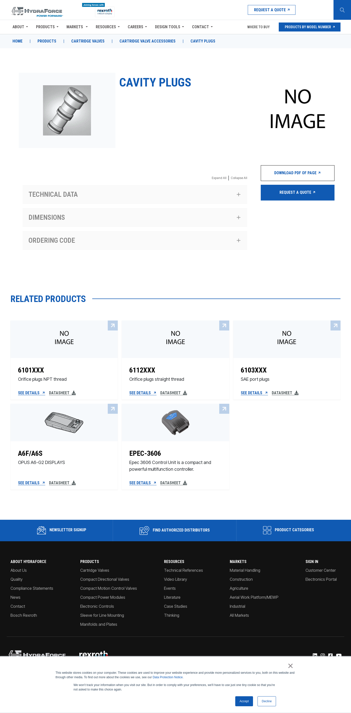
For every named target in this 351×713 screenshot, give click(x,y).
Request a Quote (271, 10)
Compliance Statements (31, 588)
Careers (135, 26)
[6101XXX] (64, 372)
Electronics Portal (321, 579)
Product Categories (288, 530)
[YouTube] (338, 656)
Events (170, 588)
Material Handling (245, 570)
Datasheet (62, 393)
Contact (200, 26)
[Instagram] (322, 656)
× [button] (290, 666)
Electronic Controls (97, 606)
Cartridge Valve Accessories (148, 41)
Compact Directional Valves (104, 579)
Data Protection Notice (168, 677)
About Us (18, 570)
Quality (16, 579)
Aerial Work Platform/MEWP (254, 597)
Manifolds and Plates (98, 624)
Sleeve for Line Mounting (102, 615)
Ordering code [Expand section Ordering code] (51, 240)
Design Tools (167, 26)
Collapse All (239, 178)
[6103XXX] (286, 372)
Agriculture (239, 588)
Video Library (175, 579)
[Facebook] (330, 656)
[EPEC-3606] (175, 458)
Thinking (171, 615)
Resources (106, 26)
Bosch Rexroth (23, 615)
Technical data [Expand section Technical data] (53, 194)
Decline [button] (267, 701)
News (15, 597)
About (18, 26)
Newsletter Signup (61, 530)
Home (17, 41)
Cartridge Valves (87, 41)
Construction (241, 579)
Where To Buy (258, 27)
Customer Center (321, 570)
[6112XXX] (175, 372)
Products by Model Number (309, 27)
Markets (75, 26)
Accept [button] (244, 701)
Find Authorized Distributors (175, 530)
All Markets (239, 615)
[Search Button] (342, 10)
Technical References (183, 570)
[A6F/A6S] (64, 458)
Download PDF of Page (297, 172)
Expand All (219, 178)
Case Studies (175, 606)
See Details (31, 393)
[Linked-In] (314, 656)
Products (45, 26)
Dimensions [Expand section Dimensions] (46, 217)
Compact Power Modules (102, 597)
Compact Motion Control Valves (108, 588)
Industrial (237, 606)
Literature (172, 597)
